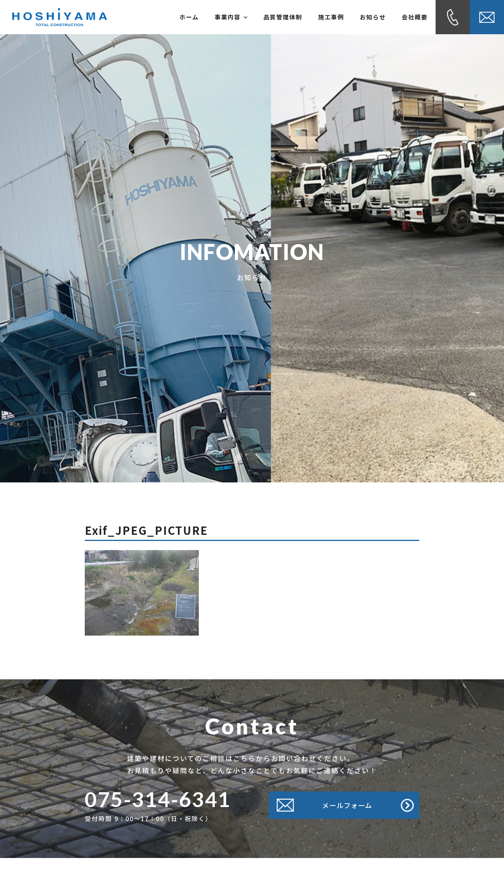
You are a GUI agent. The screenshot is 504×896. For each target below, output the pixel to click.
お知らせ (362, 17)
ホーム (151, 17)
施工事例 (314, 17)
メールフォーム (345, 805)
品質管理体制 (258, 17)
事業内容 (199, 17)
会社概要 (411, 17)
